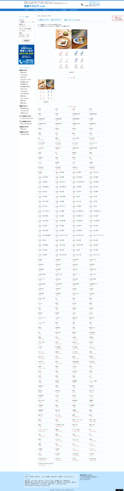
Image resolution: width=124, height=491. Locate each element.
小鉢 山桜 (58, 279)
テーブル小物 (76, 430)
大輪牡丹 (41, 406)
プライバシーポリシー (68, 476)
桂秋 (40, 309)
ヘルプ (55, 10)
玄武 (57, 109)
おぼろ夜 (75, 372)
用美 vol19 (23, 129)
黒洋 (91, 323)
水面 (76, 435)
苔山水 (57, 129)
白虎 (40, 109)
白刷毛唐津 (76, 362)
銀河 (59, 362)
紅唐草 (57, 163)
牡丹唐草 (92, 406)
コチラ (78, 20)
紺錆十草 (75, 318)
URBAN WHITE (43, 459)
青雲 (91, 372)
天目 (57, 401)
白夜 (40, 372)
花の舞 (74, 309)
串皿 (91, 415)
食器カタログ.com (34, 6)
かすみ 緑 (58, 143)
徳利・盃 (92, 425)
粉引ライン (42, 357)
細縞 (41, 338)
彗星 (76, 357)
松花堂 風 (58, 168)
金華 (42, 367)
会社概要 (63, 10)
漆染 (74, 328)
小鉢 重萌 (41, 270)
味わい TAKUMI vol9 (26, 123)
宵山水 (91, 129)
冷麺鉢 (76, 411)
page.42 (71, 72)
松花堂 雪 (92, 168)
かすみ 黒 (75, 143)
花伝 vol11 (23, 77)
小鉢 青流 (92, 265)
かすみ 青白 (42, 143)
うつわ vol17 (24, 74)
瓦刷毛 (91, 163)
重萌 (40, 114)
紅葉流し (41, 158)
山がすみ (42, 362)
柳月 (57, 309)
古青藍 (91, 119)
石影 (40, 454)
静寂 (74, 134)
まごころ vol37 (24, 98)
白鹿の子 (41, 386)
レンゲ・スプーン (43, 430)
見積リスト (46, 10)
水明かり (76, 343)
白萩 (74, 323)
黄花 (74, 391)
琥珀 (91, 299)
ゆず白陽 (76, 347)
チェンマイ (76, 440)
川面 (40, 381)
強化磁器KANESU (25, 86)
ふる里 (74, 367)
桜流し (40, 153)
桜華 (40, 134)
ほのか (74, 313)
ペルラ (40, 163)
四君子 (74, 406)
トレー (76, 449)
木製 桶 (57, 449)
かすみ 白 (92, 139)
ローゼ (40, 304)
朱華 (74, 386)
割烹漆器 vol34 (24, 108)
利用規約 (60, 476)
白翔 (93, 440)
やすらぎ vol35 (24, 110)
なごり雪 (76, 352)
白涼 (57, 134)
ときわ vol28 (24, 91)
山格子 (75, 338)
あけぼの (93, 362)
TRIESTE (92, 454)
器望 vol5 (23, 100)
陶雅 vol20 (23, 72)
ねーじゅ (42, 352)
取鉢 (57, 420)
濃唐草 (91, 401)
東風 (93, 352)
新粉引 (59, 352)
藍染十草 (92, 318)
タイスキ (59, 440)
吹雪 (59, 357)
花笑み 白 (58, 148)
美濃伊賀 (75, 381)
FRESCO (59, 459)
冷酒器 (40, 449)
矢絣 (58, 338)
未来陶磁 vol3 (24, 84)
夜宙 (91, 367)
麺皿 (91, 411)
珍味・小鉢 (93, 420)
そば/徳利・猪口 (60, 425)
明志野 (93, 357)
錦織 (58, 139)
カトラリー (93, 449)
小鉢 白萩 (41, 289)
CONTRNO (76, 454)
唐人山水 (58, 411)
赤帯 (57, 323)
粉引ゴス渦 (41, 401)
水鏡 (59, 343)
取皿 (40, 420)
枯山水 (40, 129)
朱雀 (74, 109)
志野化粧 (58, 328)
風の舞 (40, 313)
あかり (91, 313)
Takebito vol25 (24, 134)
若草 (57, 304)
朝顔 (91, 153)
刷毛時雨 (75, 401)
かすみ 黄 (41, 148)
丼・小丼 (59, 415)
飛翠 (57, 377)
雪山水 (74, 129)
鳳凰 (40, 445)
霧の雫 (91, 343)
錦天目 (57, 381)
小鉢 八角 (75, 270)
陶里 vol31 (23, 103)
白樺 (57, 386)
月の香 (74, 304)
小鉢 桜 (91, 289)
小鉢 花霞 (58, 270)
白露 (57, 372)
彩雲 (40, 377)
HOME (26, 10)
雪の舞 (57, 313)
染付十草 (58, 333)
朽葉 (74, 377)
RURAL (76, 459)
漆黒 (91, 134)
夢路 (40, 328)
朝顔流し (75, 153)
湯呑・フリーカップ (78, 420)
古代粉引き (92, 333)
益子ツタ (92, 391)
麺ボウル (41, 415)
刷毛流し (92, 386)
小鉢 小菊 (75, 279)
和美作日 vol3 (24, 113)
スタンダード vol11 (25, 79)
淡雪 (74, 299)
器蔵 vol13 (23, 96)
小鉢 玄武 (58, 265)
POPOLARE (93, 459)
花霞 (57, 114)
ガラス (93, 445)
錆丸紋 (40, 391)
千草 (74, 163)
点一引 (91, 396)
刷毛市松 (58, 391)
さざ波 (40, 347)
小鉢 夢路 (58, 294)
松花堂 (40, 173)
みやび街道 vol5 (24, 93)
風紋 (91, 304)
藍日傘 (74, 333)
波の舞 (91, 309)
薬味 (40, 425)
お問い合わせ (74, 10)
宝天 (76, 445)
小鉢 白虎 (41, 265)
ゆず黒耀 (59, 347)
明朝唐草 (41, 411)
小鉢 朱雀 (75, 265)
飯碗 (76, 415)
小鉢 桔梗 (41, 294)
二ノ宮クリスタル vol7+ (26, 118)
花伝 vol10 (44, 16)
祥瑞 (57, 406)
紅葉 (57, 158)
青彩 (59, 445)
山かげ (57, 396)
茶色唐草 (41, 396)
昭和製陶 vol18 (24, 82)
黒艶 (59, 435)
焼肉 (40, 440)
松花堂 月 (75, 168)
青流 (91, 109)
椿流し (74, 158)
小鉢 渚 (74, 289)
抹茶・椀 (75, 425)
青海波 (92, 338)
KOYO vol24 (23, 89)
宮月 (42, 435)
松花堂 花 (41, 168)
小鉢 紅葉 (58, 260)
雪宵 (57, 367)
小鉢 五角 (92, 294)
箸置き (59, 430)
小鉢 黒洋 (58, 289)
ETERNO (58, 454)
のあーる (93, 347)
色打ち (74, 396)
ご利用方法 (36, 10)
